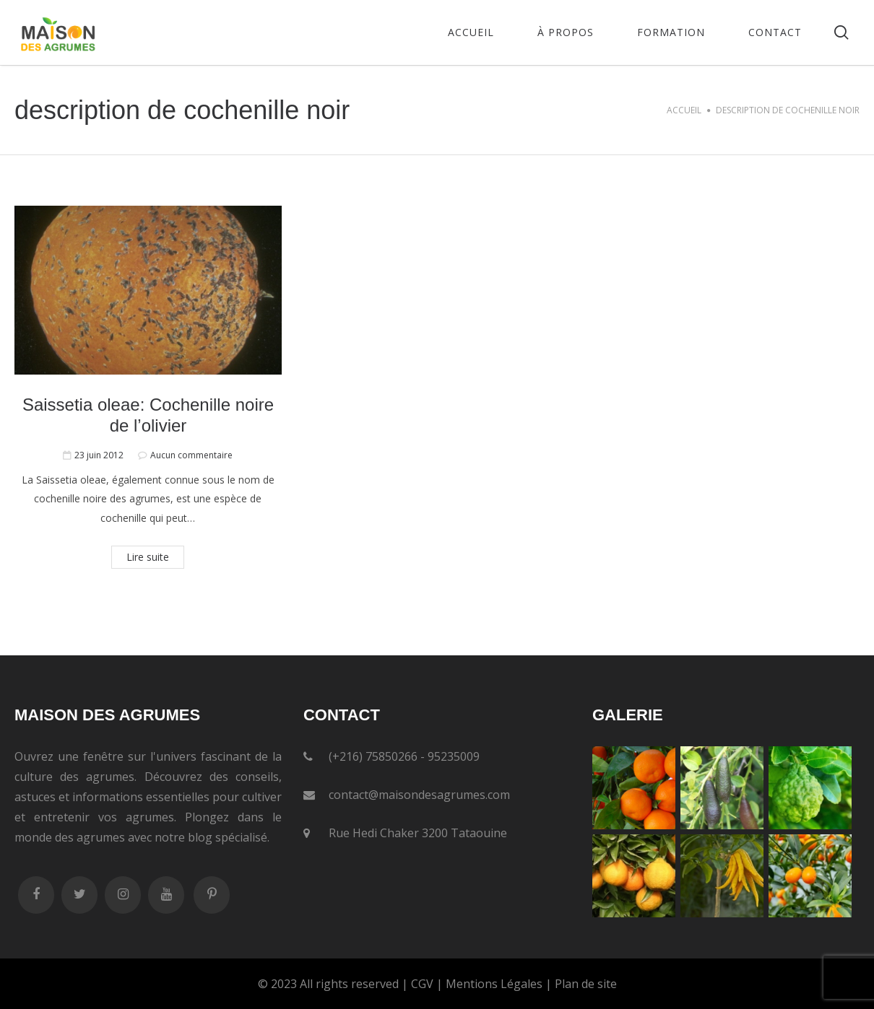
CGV (422, 984)
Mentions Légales (494, 984)
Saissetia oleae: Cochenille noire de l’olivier (148, 415)
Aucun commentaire (191, 455)
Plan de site (586, 984)
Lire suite (147, 557)
